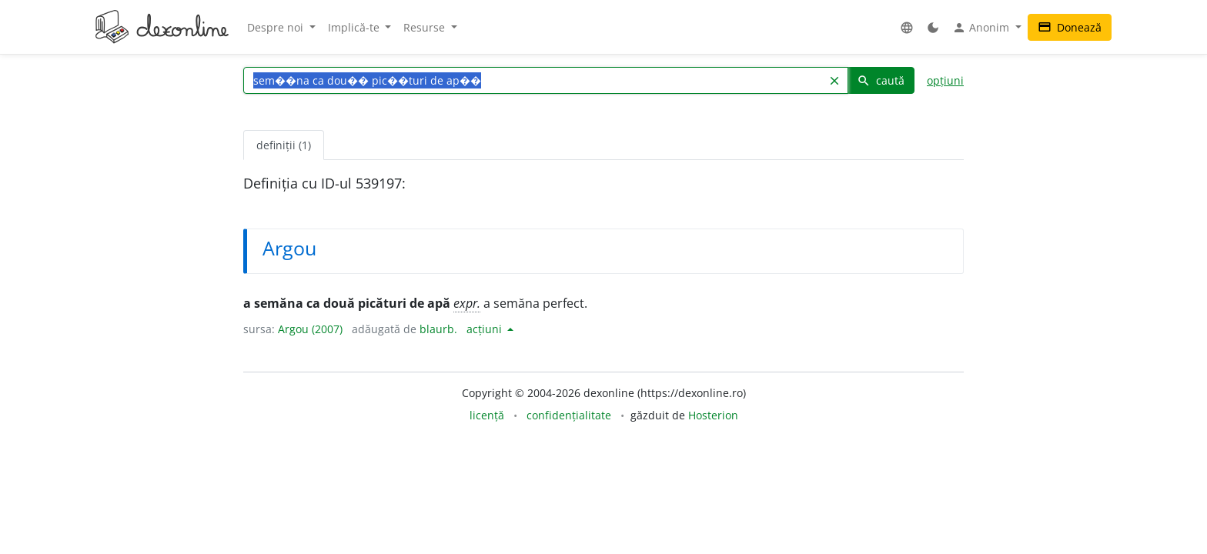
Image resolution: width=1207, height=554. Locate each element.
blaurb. (438, 329)
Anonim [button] (982, 27)
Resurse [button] (425, 27)
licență (487, 415)
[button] (907, 27)
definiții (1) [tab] (283, 145)
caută (880, 80)
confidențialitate (569, 415)
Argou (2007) (310, 329)
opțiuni (945, 80)
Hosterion (713, 415)
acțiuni (485, 329)
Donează (1070, 27)
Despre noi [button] (276, 27)
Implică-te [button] (355, 27)
